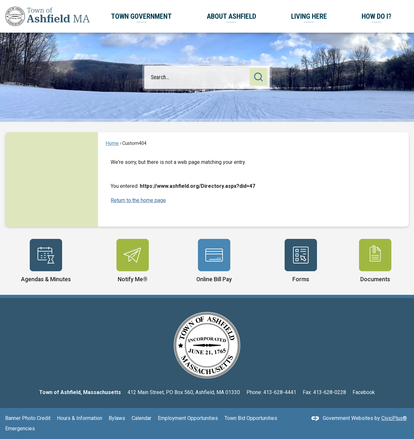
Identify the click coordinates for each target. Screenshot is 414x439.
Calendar (141, 418)
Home (112, 143)
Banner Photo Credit (27, 418)
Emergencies (20, 428)
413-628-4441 (279, 392)
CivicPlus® (394, 418)
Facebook (364, 392)
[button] (258, 77)
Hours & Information (79, 418)
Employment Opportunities (188, 418)
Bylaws (117, 418)
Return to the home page (138, 200)
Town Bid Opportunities (250, 418)
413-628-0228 (329, 392)
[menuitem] (141, 16)
